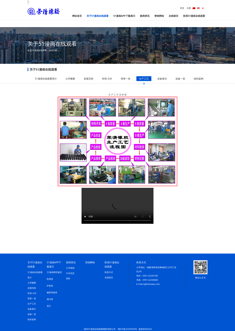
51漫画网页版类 (54, 272)
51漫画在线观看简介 (46, 84)
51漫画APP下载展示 (124, 16)
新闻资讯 (145, 16)
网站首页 (77, 16)
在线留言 (173, 16)
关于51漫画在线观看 (98, 16)
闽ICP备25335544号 (127, 329)
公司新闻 (70, 267)
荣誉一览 (125, 84)
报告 (68, 278)
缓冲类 (50, 299)
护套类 (50, 285)
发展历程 (88, 84)
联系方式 (109, 272)
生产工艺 (144, 84)
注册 (189, 8)
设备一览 (180, 84)
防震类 (50, 279)
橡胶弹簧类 (52, 292)
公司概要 (70, 84)
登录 (182, 8)
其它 (49, 305)
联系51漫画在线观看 (194, 16)
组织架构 (198, 84)
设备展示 (162, 84)
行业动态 (70, 273)
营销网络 (159, 16)
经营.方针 (107, 84)
